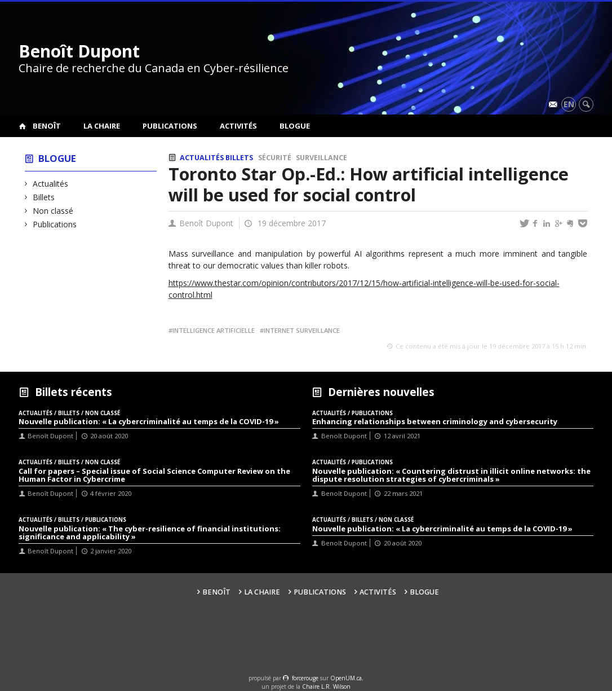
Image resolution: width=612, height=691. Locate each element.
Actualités (50, 183)
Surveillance (321, 157)
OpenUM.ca (346, 678)
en (569, 104)
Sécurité (274, 157)
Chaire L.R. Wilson (326, 686)
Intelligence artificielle (213, 330)
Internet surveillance (302, 330)
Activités (238, 126)
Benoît (47, 126)
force (305, 678)
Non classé (53, 210)
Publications (170, 126)
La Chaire (101, 126)
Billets (44, 197)
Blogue (295, 126)
